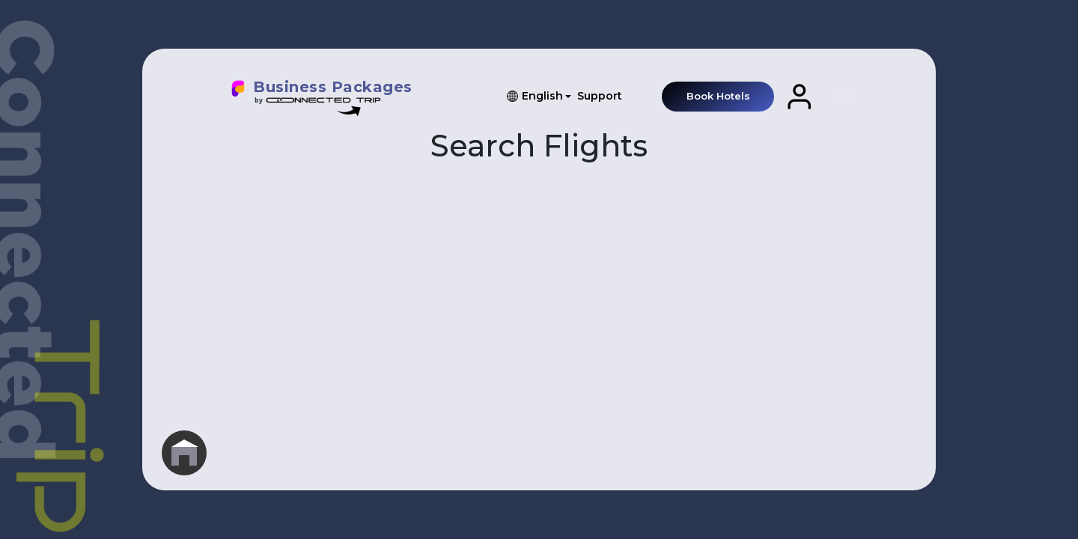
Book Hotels (718, 96)
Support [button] (599, 96)
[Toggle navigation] (845, 96)
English (542, 96)
